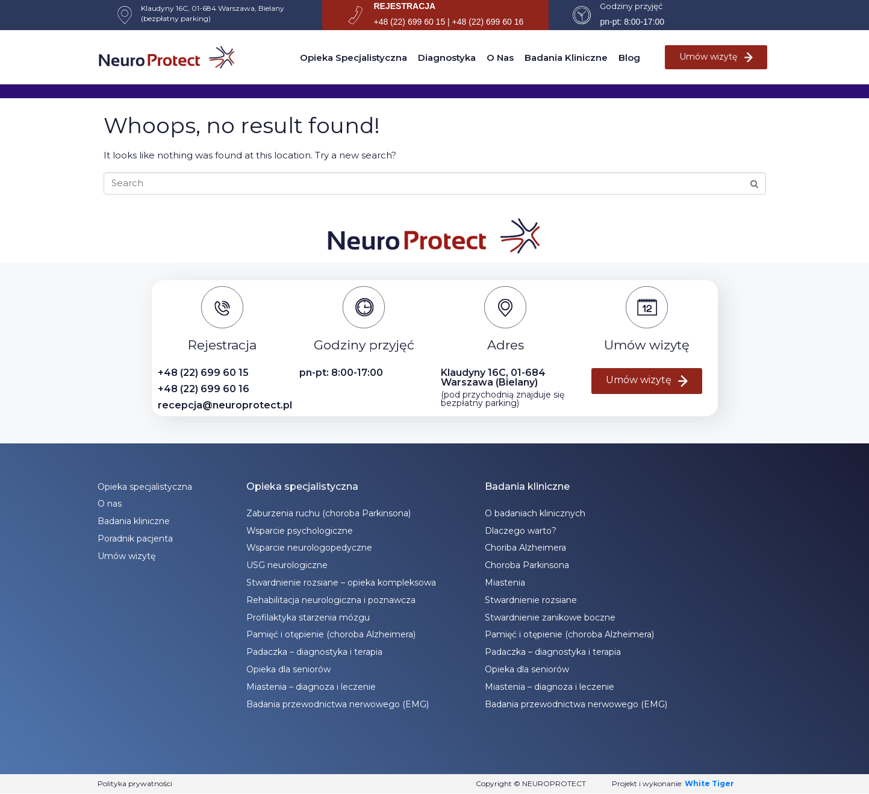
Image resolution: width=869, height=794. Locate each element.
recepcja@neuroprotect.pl (225, 405)
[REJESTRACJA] (355, 15)
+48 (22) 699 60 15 (203, 372)
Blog (629, 57)
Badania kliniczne (566, 57)
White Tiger (709, 783)
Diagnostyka (447, 57)
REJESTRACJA (404, 6)
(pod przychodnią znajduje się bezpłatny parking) (502, 398)
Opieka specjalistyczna (353, 57)
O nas (500, 57)
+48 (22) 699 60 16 (203, 389)
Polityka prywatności (135, 783)
